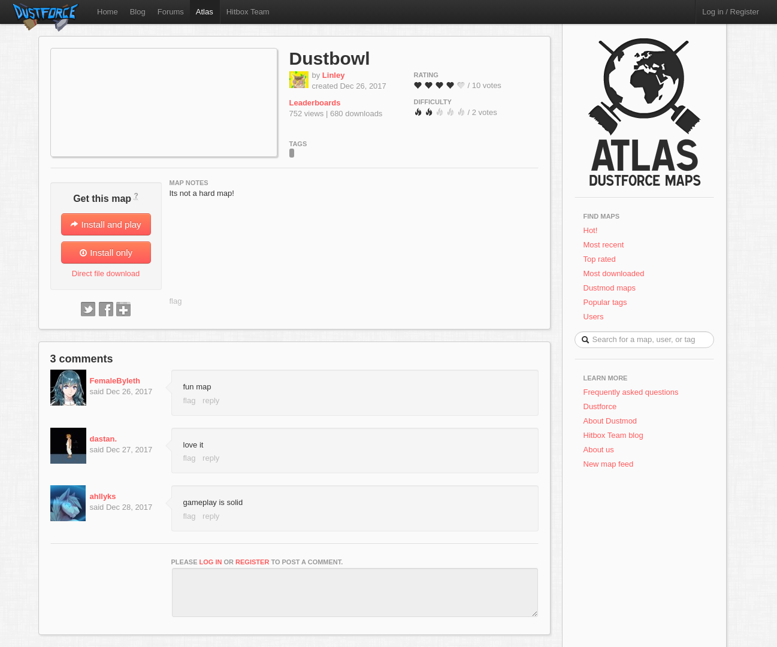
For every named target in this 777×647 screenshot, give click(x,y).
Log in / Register (730, 11)
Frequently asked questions (631, 392)
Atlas (204, 11)
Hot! (590, 230)
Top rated (599, 259)
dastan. (103, 438)
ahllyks (103, 496)
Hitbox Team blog (613, 435)
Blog (138, 11)
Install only (105, 252)
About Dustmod (610, 420)
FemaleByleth (115, 380)
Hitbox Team (248, 11)
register (252, 562)
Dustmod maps (609, 287)
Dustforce (600, 406)
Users (593, 316)
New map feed (610, 463)
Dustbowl (329, 58)
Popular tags (605, 302)
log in (210, 562)
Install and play (105, 224)
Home (107, 11)
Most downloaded (614, 273)
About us (598, 449)
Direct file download (106, 273)
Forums (171, 11)
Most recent (603, 244)
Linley (333, 75)
